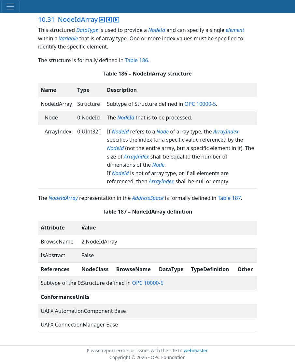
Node (163, 131)
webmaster (195, 350)
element (235, 30)
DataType (87, 30)
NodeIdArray (63, 198)
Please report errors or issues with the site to (135, 350)
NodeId (156, 30)
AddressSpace (148, 198)
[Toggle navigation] (10, 6)
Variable (68, 38)
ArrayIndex (225, 131)
